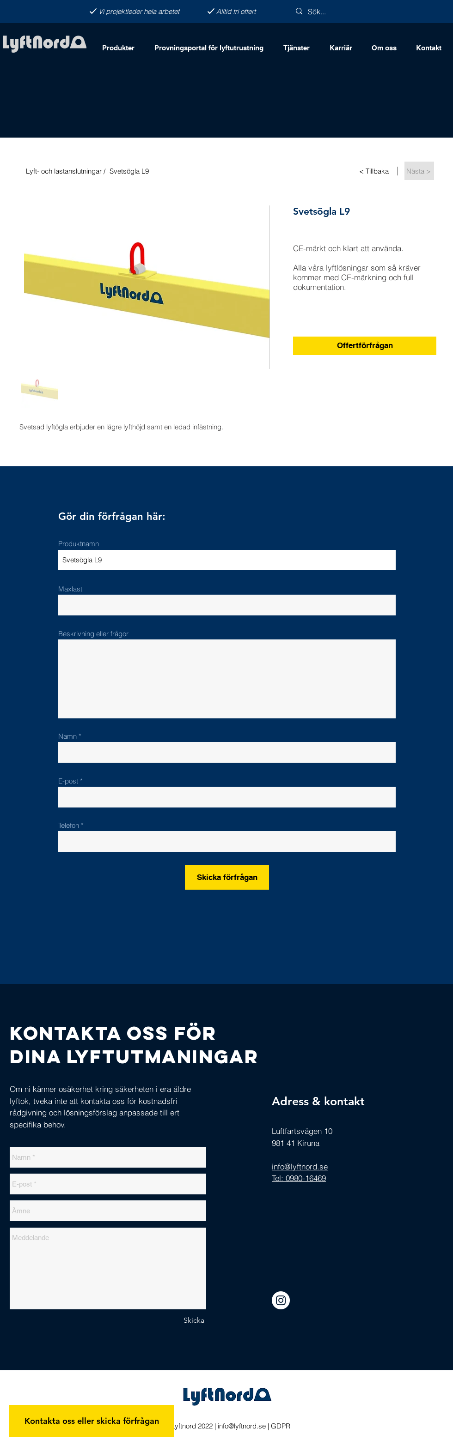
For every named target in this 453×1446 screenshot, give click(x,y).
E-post (68, 780)
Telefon (68, 825)
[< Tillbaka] (374, 171)
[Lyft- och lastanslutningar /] (63, 171)
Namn (68, 736)
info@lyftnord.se (242, 1426)
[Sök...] (332, 11)
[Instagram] (281, 1300)
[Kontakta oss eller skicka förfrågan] (91, 1421)
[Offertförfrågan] (364, 346)
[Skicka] (194, 1320)
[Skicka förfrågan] (227, 877)
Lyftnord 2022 (191, 1426)
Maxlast (70, 588)
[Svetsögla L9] (208, 171)
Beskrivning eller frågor (93, 633)
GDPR (280, 1426)
